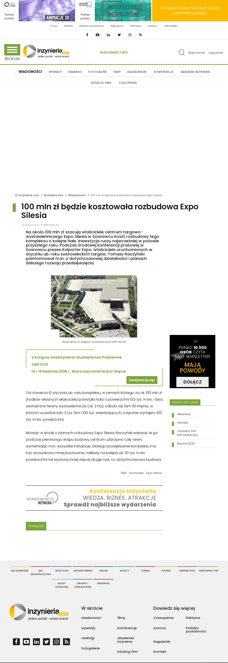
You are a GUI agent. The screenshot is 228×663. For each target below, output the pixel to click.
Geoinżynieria (83, 570)
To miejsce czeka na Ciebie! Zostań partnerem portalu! (189, 10)
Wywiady (55, 72)
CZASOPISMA (128, 83)
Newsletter (171, 26)
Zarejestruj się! (142, 380)
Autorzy (152, 26)
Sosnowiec (136, 473)
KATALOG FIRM (101, 83)
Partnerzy (135, 26)
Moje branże (196, 53)
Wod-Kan (61, 570)
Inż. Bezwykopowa (41, 572)
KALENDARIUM (136, 72)
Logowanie (216, 53)
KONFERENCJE (163, 72)
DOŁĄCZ (192, 382)
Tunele (145, 570)
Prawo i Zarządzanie (82, 585)
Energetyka (187, 570)
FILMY (117, 72)
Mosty (124, 570)
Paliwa (166, 570)
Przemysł (103, 583)
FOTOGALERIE (97, 72)
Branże (12, 53)
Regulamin (117, 26)
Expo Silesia (154, 473)
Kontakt (68, 26)
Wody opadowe (61, 585)
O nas (53, 26)
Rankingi (75, 72)
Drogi (104, 570)
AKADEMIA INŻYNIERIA (195, 72)
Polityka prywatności (91, 26)
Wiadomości (30, 71)
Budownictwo (114, 52)
